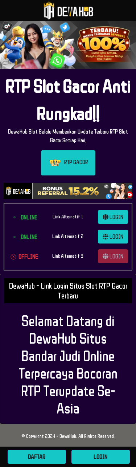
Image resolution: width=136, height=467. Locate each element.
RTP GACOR (68, 163)
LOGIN (113, 217)
